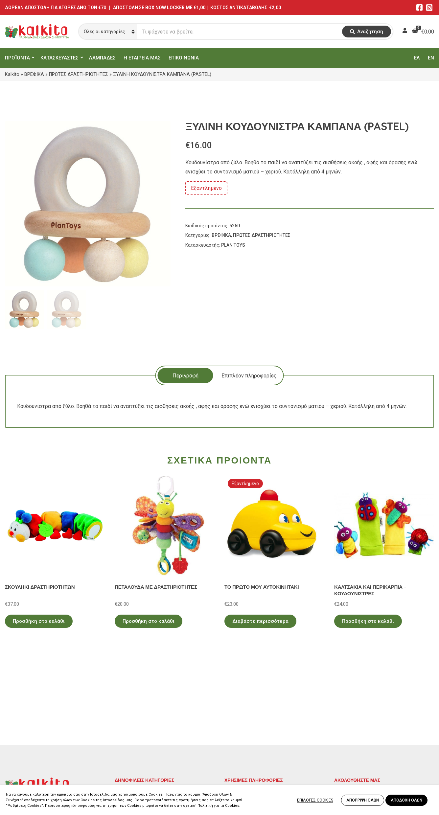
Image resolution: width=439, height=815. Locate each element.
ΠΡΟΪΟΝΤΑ (17, 58)
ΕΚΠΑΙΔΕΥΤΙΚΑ (132, 714)
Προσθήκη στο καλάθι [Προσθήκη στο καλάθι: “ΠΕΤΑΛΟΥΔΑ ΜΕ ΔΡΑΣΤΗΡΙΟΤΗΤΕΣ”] (148, 621)
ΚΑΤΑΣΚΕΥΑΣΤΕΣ (59, 58)
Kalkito (12, 74)
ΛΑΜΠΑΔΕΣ (102, 58)
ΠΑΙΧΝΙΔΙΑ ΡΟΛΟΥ (137, 733)
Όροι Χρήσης (239, 723)
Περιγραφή (185, 376)
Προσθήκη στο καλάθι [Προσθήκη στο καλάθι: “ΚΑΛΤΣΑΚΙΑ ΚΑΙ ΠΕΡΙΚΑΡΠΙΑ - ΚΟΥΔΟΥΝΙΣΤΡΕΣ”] (368, 621)
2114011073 (20, 737)
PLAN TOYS (233, 245)
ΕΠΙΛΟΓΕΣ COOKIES (315, 800)
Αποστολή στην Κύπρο (251, 742)
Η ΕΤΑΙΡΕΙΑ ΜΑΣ (142, 58)
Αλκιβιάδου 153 (23, 760)
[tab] (185, 375)
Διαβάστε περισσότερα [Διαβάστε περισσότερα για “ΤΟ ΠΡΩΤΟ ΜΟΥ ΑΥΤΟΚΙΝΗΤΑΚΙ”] (260, 621)
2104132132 (20, 768)
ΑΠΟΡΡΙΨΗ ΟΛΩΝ (362, 800)
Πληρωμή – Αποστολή (250, 733)
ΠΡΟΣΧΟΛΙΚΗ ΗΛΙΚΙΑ (140, 723)
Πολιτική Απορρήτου (249, 714)
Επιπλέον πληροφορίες (249, 376)
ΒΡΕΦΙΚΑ (34, 74)
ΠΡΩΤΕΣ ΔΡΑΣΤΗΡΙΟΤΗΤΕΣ (78, 74)
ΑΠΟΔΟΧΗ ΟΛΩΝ (406, 800)
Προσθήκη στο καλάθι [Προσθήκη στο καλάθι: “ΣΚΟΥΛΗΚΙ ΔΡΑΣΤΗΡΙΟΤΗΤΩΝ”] (39, 621)
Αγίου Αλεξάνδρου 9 (28, 729)
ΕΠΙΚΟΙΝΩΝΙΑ (184, 58)
